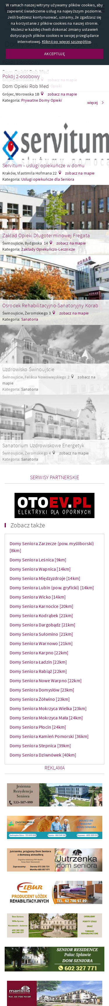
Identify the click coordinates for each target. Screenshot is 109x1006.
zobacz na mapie (62, 94)
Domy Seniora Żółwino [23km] (40, 699)
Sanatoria (29, 319)
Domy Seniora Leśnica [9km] (38, 560)
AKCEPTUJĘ (54, 53)
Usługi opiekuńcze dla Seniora (47, 179)
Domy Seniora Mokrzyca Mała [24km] (46, 718)
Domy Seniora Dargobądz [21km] (43, 625)
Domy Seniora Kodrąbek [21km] (41, 615)
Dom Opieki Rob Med (25, 86)
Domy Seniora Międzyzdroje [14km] (45, 578)
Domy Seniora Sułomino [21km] (41, 634)
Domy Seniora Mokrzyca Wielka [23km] (48, 708)
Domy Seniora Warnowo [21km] (41, 643)
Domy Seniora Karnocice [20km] (42, 606)
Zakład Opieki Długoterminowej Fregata (46, 235)
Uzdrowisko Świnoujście (28, 369)
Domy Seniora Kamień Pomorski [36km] (49, 736)
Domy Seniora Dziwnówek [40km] (43, 755)
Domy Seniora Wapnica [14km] (40, 569)
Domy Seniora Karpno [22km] (39, 652)
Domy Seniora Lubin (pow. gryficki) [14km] (52, 587)
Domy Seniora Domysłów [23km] (42, 690)
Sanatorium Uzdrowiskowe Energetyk (43, 445)
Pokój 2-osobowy (21, 76)
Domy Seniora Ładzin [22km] (38, 662)
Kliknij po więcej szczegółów (66, 41)
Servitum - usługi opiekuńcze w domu (43, 165)
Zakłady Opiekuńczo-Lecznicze (48, 249)
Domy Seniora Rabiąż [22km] (38, 671)
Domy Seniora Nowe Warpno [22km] (46, 680)
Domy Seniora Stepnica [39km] (40, 745)
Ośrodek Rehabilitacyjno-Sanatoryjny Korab (50, 305)
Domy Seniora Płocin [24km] (38, 727)
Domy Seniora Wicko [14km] (38, 597)
